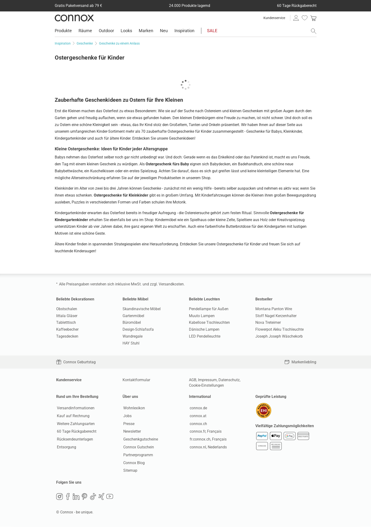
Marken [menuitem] (146, 30)
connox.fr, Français (205, 432)
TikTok (93, 497)
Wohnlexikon (133, 408)
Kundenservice (274, 18)
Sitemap (130, 471)
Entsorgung (65, 447)
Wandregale (133, 336)
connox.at (197, 416)
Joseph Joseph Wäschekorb (279, 336)
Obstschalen (66, 309)
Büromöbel (132, 322)
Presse (128, 424)
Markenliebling (300, 362)
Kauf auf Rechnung (72, 416)
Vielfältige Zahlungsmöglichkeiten (284, 426)
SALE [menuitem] (212, 30)
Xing (101, 497)
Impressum (207, 380)
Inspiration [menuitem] (184, 30)
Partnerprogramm (137, 455)
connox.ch (197, 424)
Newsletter (131, 432)
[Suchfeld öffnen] (314, 31)
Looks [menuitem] (126, 30)
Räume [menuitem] (85, 30)
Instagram (59, 497)
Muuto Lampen (202, 316)
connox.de (197, 408)
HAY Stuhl (131, 343)
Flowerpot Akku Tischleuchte (279, 329)
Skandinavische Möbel (142, 309)
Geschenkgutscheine (140, 439)
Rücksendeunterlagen (74, 439)
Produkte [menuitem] (63, 30)
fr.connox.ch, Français (207, 439)
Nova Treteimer (268, 322)
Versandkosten (171, 284)
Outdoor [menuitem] (106, 30)
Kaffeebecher (67, 329)
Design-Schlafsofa (138, 329)
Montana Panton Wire (273, 309)
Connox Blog (133, 463)
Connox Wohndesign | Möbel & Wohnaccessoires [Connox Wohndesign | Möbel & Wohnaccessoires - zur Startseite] (74, 17)
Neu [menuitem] (164, 30)
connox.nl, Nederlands (207, 447)
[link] (313, 18)
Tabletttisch (66, 322)
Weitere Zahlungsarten (75, 424)
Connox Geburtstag (76, 362)
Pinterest (84, 497)
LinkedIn (76, 497)
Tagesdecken (67, 336)
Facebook (67, 497)
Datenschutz (229, 380)
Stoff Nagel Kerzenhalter (276, 316)
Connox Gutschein (138, 447)
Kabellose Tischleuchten (209, 322)
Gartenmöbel (133, 316)
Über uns (130, 396)
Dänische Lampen (204, 329)
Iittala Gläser (66, 316)
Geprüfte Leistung (270, 396)
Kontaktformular (136, 380)
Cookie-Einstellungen (206, 385)
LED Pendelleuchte (204, 336)
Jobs (127, 416)
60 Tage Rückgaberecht (76, 432)
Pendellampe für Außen (208, 309)
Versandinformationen (75, 408)
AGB (192, 380)
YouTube (109, 497)
